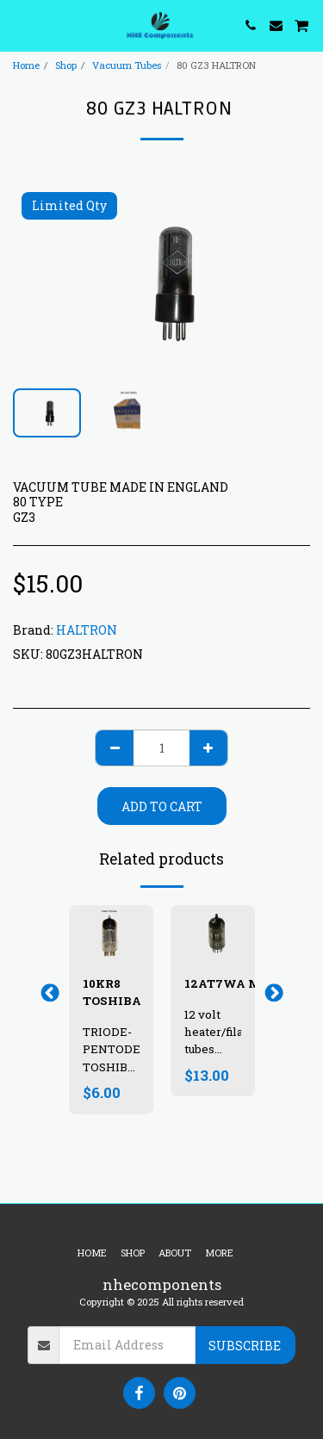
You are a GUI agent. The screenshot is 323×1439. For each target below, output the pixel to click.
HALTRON (86, 630)
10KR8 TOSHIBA (112, 992)
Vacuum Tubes (126, 65)
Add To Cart (161, 806)
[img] (213, 933)
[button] (19, 25)
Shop (66, 65)
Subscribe (244, 1345)
